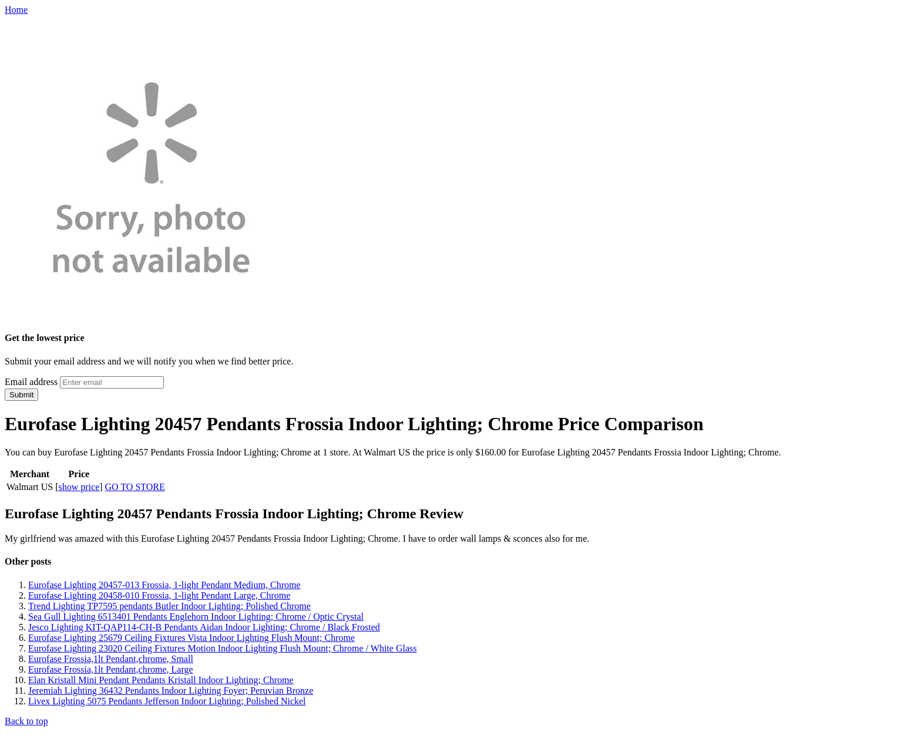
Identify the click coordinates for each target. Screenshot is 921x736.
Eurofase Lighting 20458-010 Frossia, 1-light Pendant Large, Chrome (159, 595)
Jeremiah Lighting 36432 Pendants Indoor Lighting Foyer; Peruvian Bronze (170, 691)
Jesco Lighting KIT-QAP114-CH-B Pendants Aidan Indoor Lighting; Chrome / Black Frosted (204, 627)
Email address (31, 382)
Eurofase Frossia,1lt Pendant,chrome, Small (110, 659)
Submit (21, 394)
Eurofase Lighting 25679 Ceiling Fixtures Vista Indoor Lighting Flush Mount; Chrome (191, 638)
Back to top (26, 721)
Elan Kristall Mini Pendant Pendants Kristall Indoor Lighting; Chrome (161, 680)
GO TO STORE (135, 487)
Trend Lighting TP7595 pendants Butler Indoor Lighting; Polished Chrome (169, 606)
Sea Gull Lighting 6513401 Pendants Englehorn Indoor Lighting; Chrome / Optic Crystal (196, 617)
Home (16, 10)
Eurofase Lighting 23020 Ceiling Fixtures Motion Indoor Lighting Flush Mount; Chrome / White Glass (222, 648)
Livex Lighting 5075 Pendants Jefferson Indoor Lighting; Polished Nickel (167, 701)
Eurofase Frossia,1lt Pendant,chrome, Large (110, 669)
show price (78, 487)
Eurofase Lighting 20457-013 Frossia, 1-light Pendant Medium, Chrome (164, 585)
